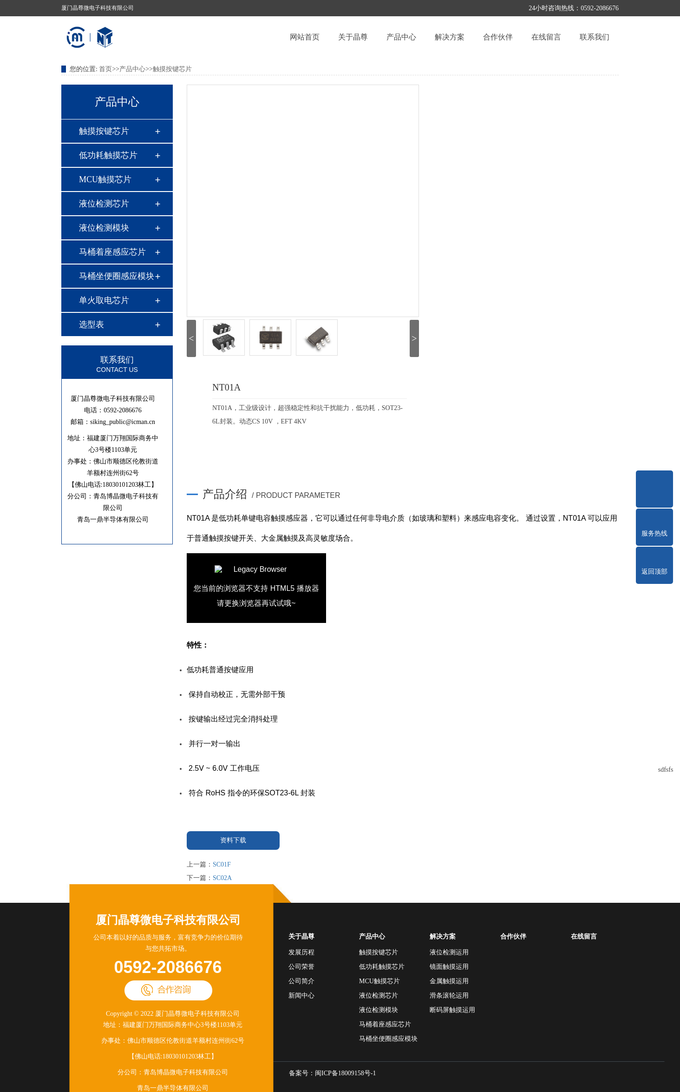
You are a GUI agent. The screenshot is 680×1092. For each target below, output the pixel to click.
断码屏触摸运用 (452, 1009)
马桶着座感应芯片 (112, 252)
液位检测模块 (104, 227)
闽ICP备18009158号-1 (345, 1073)
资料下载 (233, 840)
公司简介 (301, 981)
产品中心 (401, 37)
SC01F (222, 864)
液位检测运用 (449, 952)
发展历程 (301, 952)
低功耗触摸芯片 (108, 155)
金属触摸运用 (449, 981)
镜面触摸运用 (449, 966)
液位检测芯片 (104, 203)
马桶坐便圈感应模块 (116, 276)
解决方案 (449, 37)
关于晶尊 (353, 37)
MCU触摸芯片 (105, 179)
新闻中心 (301, 995)
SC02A (222, 877)
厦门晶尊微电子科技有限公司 (168, 920)
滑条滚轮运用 (449, 995)
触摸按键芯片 (172, 69)
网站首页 (305, 37)
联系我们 (594, 37)
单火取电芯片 (104, 300)
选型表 (91, 324)
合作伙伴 (498, 37)
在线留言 (546, 37)
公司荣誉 (301, 966)
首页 (105, 69)
